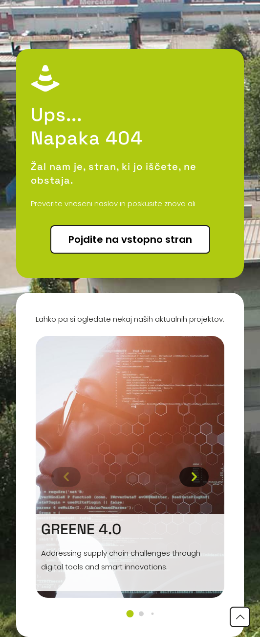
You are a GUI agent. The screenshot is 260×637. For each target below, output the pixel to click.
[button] (130, 613)
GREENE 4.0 (81, 529)
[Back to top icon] (240, 617)
